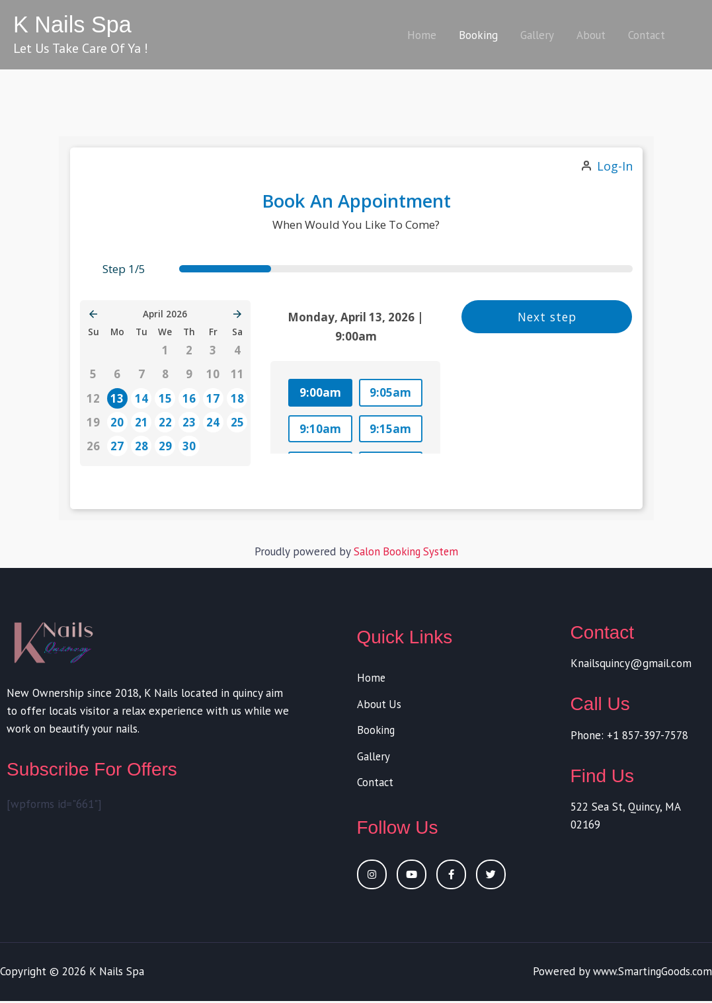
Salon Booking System (405, 551)
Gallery (537, 35)
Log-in (615, 166)
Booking (478, 35)
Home (421, 35)
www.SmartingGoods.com (650, 973)
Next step (546, 316)
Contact (646, 35)
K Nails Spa (73, 25)
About (591, 35)
